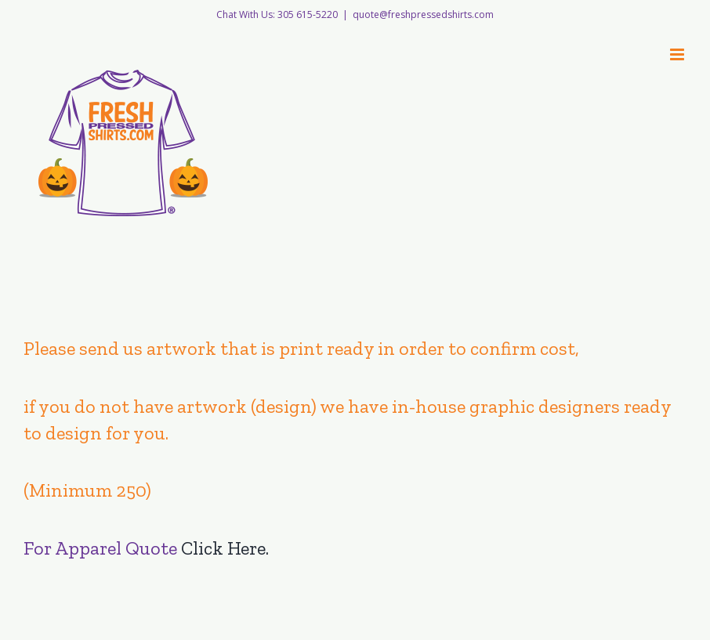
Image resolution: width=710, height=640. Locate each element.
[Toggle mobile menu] (678, 54)
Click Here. (225, 548)
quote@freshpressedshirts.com (423, 14)
